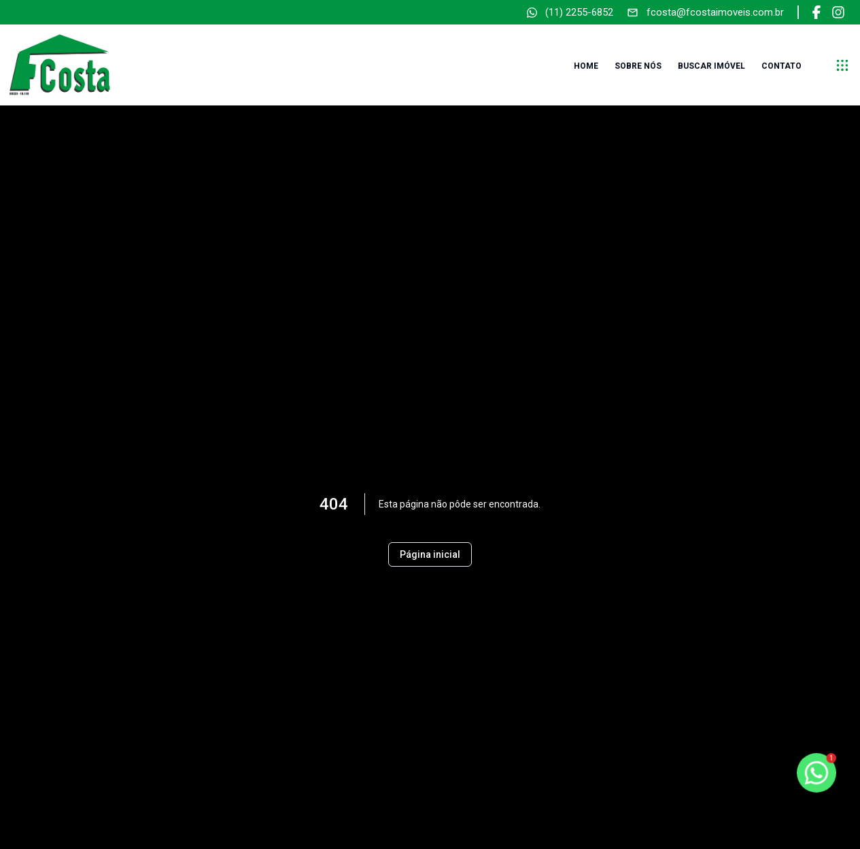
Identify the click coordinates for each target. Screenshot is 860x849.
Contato (781, 66)
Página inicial (430, 554)
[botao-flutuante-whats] (816, 772)
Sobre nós (638, 66)
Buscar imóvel (711, 66)
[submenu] (842, 65)
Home (586, 66)
